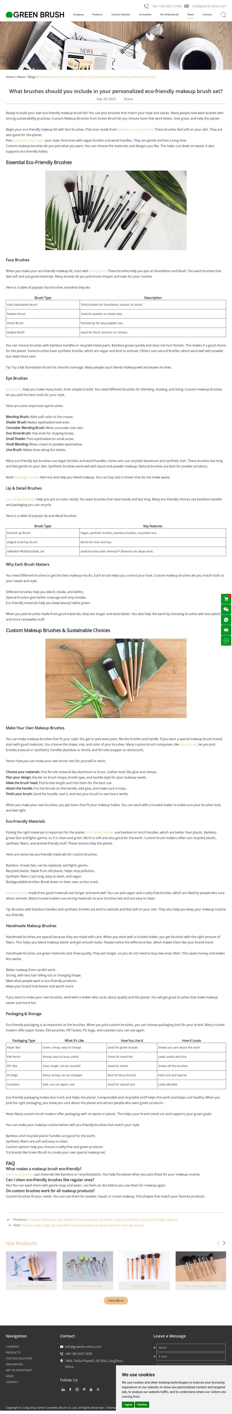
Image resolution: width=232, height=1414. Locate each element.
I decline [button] (142, 1404)
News (191, 14)
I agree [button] (128, 1404)
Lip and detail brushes (22, 499)
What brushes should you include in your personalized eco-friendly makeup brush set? (105, 77)
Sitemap (112, 1411)
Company (78, 14)
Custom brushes (18, 893)
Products (97, 14)
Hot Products (22, 1243)
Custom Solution (120, 14)
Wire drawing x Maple (201, 1286)
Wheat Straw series (88, 1286)
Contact (207, 14)
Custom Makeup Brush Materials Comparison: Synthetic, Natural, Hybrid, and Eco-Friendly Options (109, 1219)
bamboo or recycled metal (137, 129)
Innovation (145, 14)
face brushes (98, 271)
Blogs (34, 77)
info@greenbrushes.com (207, 6)
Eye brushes (15, 389)
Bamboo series (144, 1286)
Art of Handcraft (169, 14)
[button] (223, 1243)
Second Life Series (31, 1286)
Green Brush (189, 744)
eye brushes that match (30, 140)
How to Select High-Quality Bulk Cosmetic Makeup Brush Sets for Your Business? (88, 1225)
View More (116, 1301)
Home (10, 77)
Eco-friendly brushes (101, 832)
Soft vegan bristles (28, 477)
